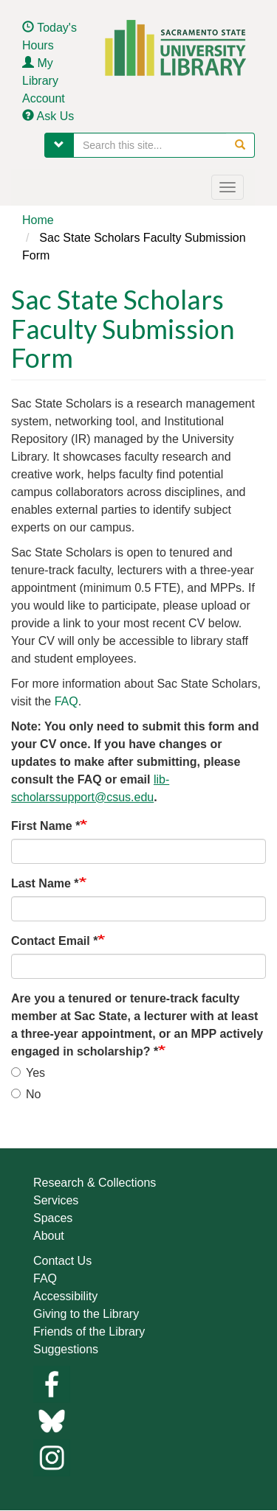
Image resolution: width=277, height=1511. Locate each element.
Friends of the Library (89, 1331)
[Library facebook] (51, 1383)
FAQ (66, 701)
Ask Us (56, 116)
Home (38, 220)
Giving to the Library (86, 1314)
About (48, 1235)
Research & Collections (94, 1182)
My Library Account (43, 81)
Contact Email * (54, 941)
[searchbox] (164, 145)
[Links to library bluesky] (51, 1420)
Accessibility (65, 1296)
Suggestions (65, 1349)
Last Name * (45, 883)
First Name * (45, 826)
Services (55, 1200)
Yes (28, 1073)
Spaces (52, 1218)
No (26, 1094)
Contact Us (62, 1260)
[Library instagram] (51, 1457)
